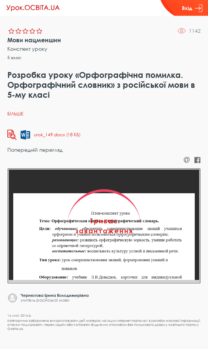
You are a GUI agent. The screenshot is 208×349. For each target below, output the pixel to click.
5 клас (14, 57)
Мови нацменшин (34, 40)
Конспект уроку (27, 49)
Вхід (192, 8)
